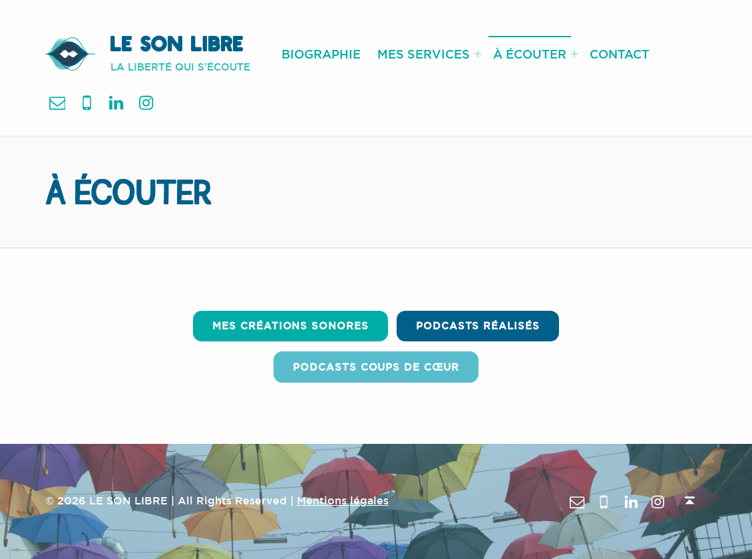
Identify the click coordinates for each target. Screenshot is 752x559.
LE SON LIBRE (177, 46)
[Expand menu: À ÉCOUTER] (574, 54)
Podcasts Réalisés (478, 325)
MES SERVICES (423, 54)
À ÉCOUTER (529, 54)
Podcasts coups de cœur (376, 367)
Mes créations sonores (290, 325)
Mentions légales (343, 501)
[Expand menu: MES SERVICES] (477, 54)
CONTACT (620, 54)
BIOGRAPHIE (321, 54)
